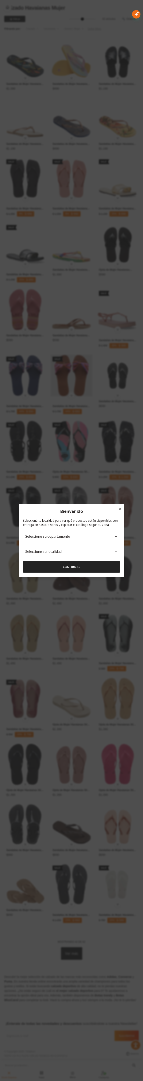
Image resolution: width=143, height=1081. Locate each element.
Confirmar (71, 567)
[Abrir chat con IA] (136, 14)
